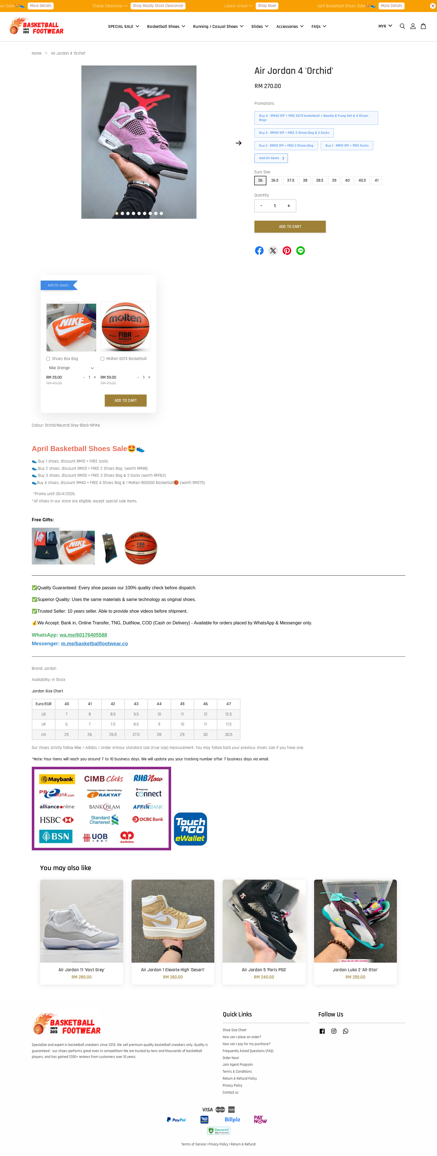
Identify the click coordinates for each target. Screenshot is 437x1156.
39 (334, 180)
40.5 (362, 180)
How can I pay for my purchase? (247, 1044)
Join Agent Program (238, 1064)
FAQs (319, 27)
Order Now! (231, 1058)
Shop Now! (276, 5)
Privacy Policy (232, 1085)
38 (305, 180)
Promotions (264, 103)
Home (37, 53)
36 (260, 180)
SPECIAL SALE (123, 27)
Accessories (290, 27)
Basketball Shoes (166, 27)
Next (239, 143)
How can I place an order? (242, 1037)
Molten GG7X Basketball (124, 359)
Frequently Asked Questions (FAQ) (248, 1051)
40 (347, 180)
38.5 (319, 180)
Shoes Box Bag (62, 359)
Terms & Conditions (237, 1071)
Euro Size (262, 172)
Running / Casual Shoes (218, 27)
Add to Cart (126, 400)
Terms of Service (193, 1144)
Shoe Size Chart (234, 1030)
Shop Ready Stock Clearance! (167, 5)
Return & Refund (243, 1144)
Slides (259, 27)
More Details (49, 5)
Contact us (231, 1092)
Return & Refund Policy (240, 1078)
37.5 (290, 180)
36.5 (274, 180)
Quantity (261, 195)
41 (376, 180)
